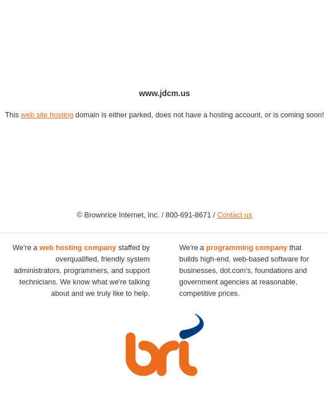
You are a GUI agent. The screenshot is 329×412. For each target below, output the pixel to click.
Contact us (234, 215)
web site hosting (47, 114)
